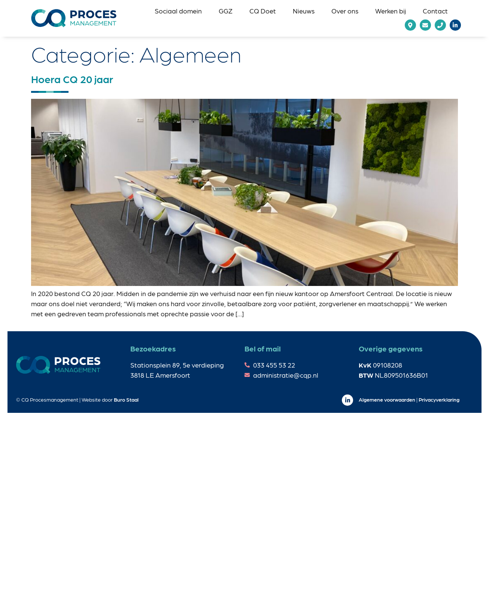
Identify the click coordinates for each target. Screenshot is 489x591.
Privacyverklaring (439, 399)
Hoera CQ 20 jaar (72, 78)
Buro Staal (126, 399)
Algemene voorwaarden (387, 399)
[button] (178, 11)
